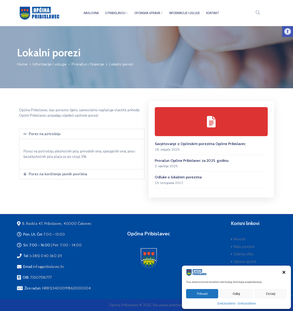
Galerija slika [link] (243, 254)
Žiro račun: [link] (57, 288)
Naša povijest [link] (244, 246)
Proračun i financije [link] (87, 64)
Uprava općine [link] (245, 261)
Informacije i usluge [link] (184, 13)
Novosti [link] (240, 239)
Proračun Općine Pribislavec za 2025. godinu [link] (192, 160)
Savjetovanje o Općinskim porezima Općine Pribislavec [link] (200, 144)
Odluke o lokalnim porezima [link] (178, 177)
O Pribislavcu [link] (116, 13)
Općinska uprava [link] (148, 13)
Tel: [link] (42, 256)
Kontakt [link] (212, 13)
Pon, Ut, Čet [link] (44, 234)
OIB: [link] (37, 277)
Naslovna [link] (91, 13)
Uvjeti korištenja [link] (226, 303)
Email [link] (43, 266)
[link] (287, 31)
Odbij (236, 294)
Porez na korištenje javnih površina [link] (58, 174)
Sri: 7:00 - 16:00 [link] (52, 245)
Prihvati (202, 294)
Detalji (270, 294)
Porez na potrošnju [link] (45, 134)
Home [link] (22, 64)
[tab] (81, 134)
